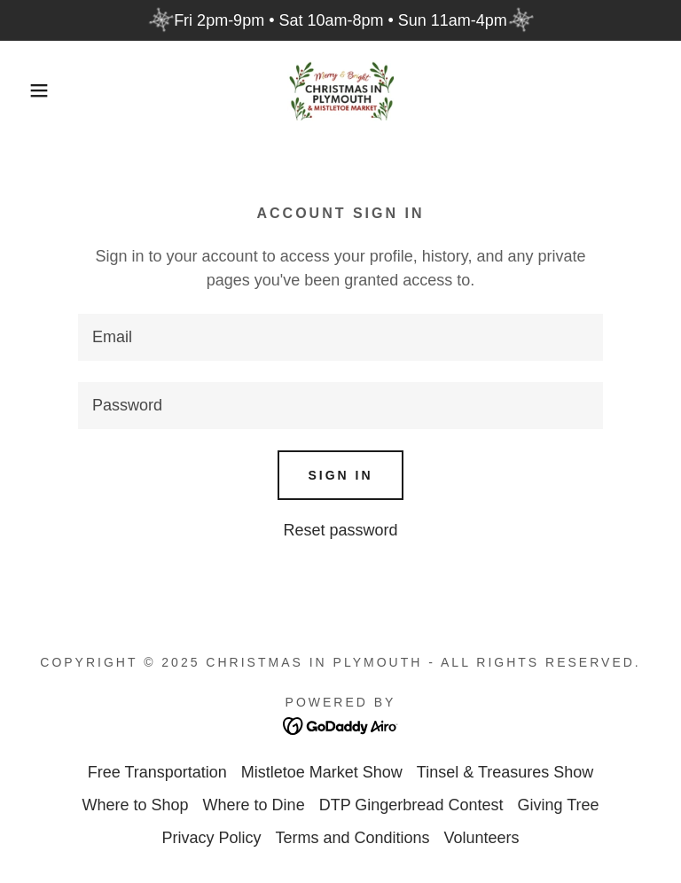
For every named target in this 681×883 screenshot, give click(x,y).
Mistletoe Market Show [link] (322, 772)
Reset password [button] (340, 530)
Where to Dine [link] (254, 805)
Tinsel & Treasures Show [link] (505, 772)
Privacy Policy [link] (211, 838)
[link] (340, 90)
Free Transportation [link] (157, 772)
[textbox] (340, 337)
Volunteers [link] (482, 838)
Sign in (340, 475)
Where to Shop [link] (135, 805)
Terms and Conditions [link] (352, 838)
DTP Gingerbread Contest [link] (411, 805)
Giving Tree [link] (558, 805)
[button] (34, 90)
